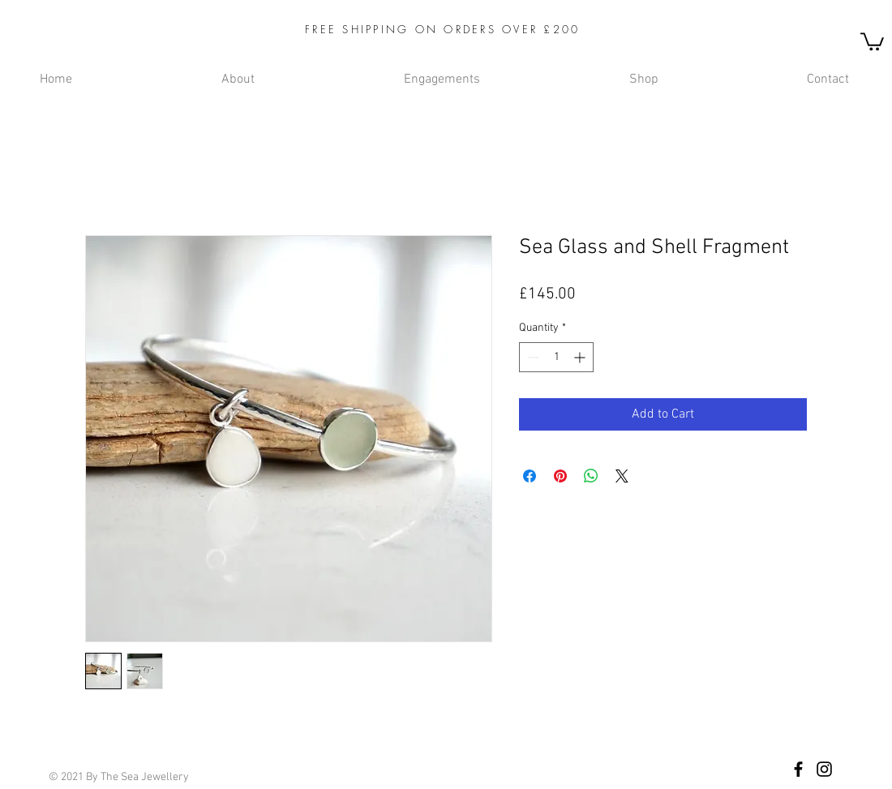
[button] (872, 40)
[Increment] (581, 357)
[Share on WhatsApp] (591, 476)
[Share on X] (622, 476)
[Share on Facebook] (529, 476)
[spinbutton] (556, 357)
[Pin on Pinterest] (560, 476)
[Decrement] (531, 357)
